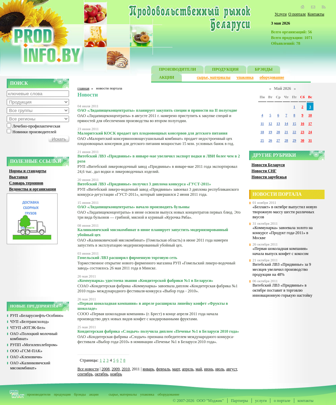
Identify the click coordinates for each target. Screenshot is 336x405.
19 (270, 132)
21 (286, 132)
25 (262, 140)
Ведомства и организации (32, 189)
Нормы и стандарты (27, 171)
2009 (116, 369)
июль (219, 369)
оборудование (272, 77)
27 (278, 140)
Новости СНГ (263, 171)
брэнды (80, 394)
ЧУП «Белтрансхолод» (29, 321)
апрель (187, 369)
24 (310, 132)
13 (278, 123)
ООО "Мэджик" (210, 400)
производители (39, 394)
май (199, 369)
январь (148, 369)
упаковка (245, 77)
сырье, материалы (214, 77)
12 (270, 123)
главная (83, 88)
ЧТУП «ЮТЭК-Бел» (27, 327)
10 (310, 115)
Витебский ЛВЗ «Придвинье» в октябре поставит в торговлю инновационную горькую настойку (282, 290)
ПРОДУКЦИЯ (225, 70)
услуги (261, 400)
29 (294, 140)
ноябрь (116, 374)
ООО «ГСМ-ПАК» (26, 350)
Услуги (281, 14)
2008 (106, 369)
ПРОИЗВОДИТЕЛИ (177, 70)
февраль (163, 369)
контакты (305, 400)
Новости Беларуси (268, 164)
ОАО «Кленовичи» (26, 357)
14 (286, 123)
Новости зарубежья (269, 177)
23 (302, 132)
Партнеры (239, 400)
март (176, 369)
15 (294, 123)
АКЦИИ (166, 78)
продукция (62, 394)
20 (278, 132)
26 (270, 140)
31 (310, 140)
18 (262, 132)
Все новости (88, 369)
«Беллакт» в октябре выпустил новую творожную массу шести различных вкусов (285, 212)
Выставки (18, 177)
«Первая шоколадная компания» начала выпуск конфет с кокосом (280, 251)
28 (286, 140)
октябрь (101, 374)
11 (262, 123)
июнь (208, 369)
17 (310, 123)
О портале (297, 14)
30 (302, 140)
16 (302, 123)
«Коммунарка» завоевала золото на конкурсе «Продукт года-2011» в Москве (283, 232)
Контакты (315, 14)
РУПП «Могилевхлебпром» (34, 344)
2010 (126, 369)
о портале (282, 400)
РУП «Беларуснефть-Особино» (37, 315)
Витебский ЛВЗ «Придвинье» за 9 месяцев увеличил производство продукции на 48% (282, 269)
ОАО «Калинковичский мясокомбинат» (30, 365)
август (231, 369)
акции (94, 394)
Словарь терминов (26, 183)
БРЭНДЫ (263, 70)
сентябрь (85, 374)
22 (294, 132)
